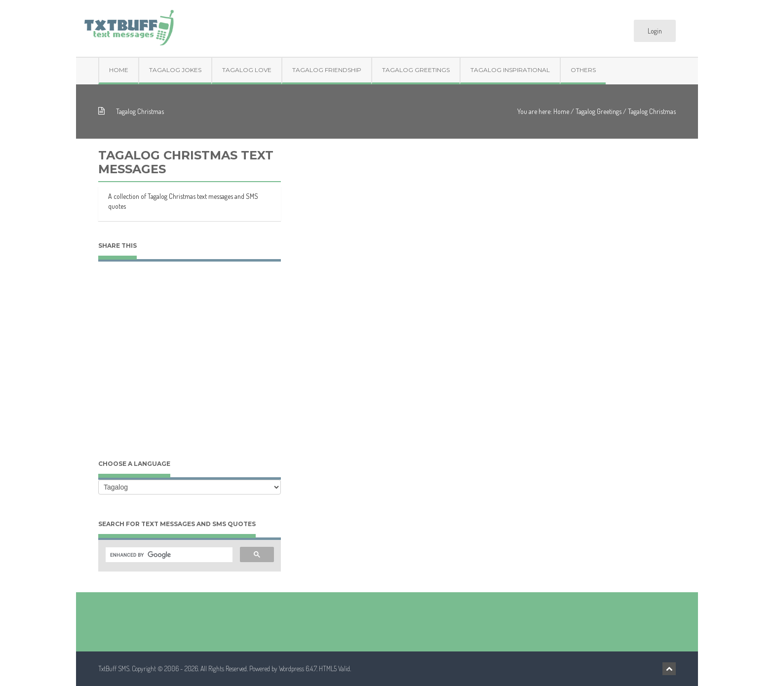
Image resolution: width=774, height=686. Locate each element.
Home (118, 70)
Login (655, 31)
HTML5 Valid (334, 668)
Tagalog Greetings (416, 70)
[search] (168, 555)
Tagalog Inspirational (510, 70)
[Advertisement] (189, 370)
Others (583, 70)
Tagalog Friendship (326, 70)
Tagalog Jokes (175, 70)
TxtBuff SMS (113, 668)
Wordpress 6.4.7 (297, 668)
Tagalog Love (246, 70)
